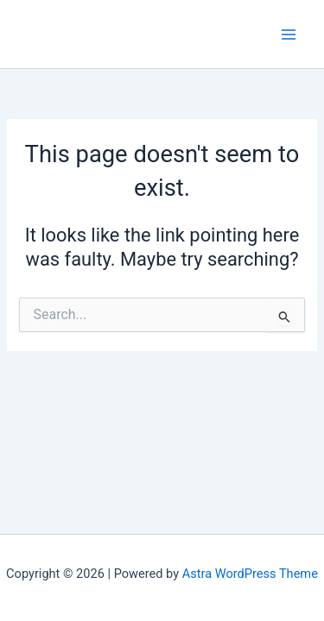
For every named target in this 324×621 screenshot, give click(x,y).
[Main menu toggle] (288, 34)
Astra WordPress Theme (250, 573)
